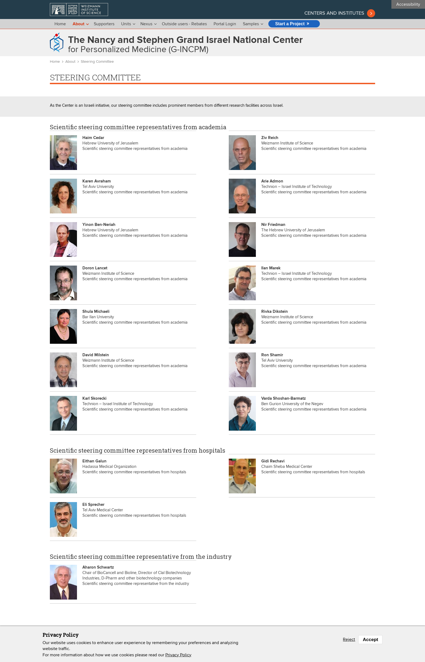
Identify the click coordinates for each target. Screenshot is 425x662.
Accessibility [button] (408, 4)
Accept (370, 639)
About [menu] (78, 24)
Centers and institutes (334, 13)
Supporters (104, 24)
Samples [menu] (251, 24)
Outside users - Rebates (184, 24)
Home (60, 24)
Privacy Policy (178, 655)
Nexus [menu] (146, 24)
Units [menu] (126, 24)
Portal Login (225, 24)
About (70, 61)
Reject (349, 639)
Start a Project (289, 23)
